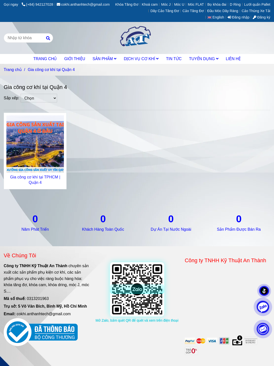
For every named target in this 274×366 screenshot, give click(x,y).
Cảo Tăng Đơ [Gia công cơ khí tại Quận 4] (193, 11)
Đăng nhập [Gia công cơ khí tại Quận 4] (238, 17)
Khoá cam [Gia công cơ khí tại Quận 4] (150, 4)
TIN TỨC (174, 59)
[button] (217, 17)
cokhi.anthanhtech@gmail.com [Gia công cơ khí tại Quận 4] (83, 4)
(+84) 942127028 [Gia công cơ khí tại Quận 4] (37, 4)
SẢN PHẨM (104, 59)
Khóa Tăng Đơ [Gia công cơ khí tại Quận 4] (126, 4)
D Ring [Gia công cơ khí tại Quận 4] (235, 4)
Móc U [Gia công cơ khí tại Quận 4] (179, 4)
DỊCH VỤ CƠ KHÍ (141, 59)
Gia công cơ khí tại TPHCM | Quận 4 (35, 180)
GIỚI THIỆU (74, 59)
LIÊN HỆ (233, 59)
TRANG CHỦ (45, 59)
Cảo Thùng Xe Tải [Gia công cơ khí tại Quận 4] (256, 11)
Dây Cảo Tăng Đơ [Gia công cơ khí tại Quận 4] (164, 11)
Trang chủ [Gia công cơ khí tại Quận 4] (13, 70)
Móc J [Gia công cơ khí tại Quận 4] (165, 4)
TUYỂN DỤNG (204, 59)
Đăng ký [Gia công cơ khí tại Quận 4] (261, 17)
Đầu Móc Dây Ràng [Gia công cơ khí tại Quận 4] (222, 11)
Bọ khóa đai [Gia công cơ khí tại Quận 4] (216, 4)
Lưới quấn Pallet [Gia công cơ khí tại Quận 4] (257, 4)
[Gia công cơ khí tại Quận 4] (137, 38)
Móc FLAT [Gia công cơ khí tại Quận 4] (196, 4)
